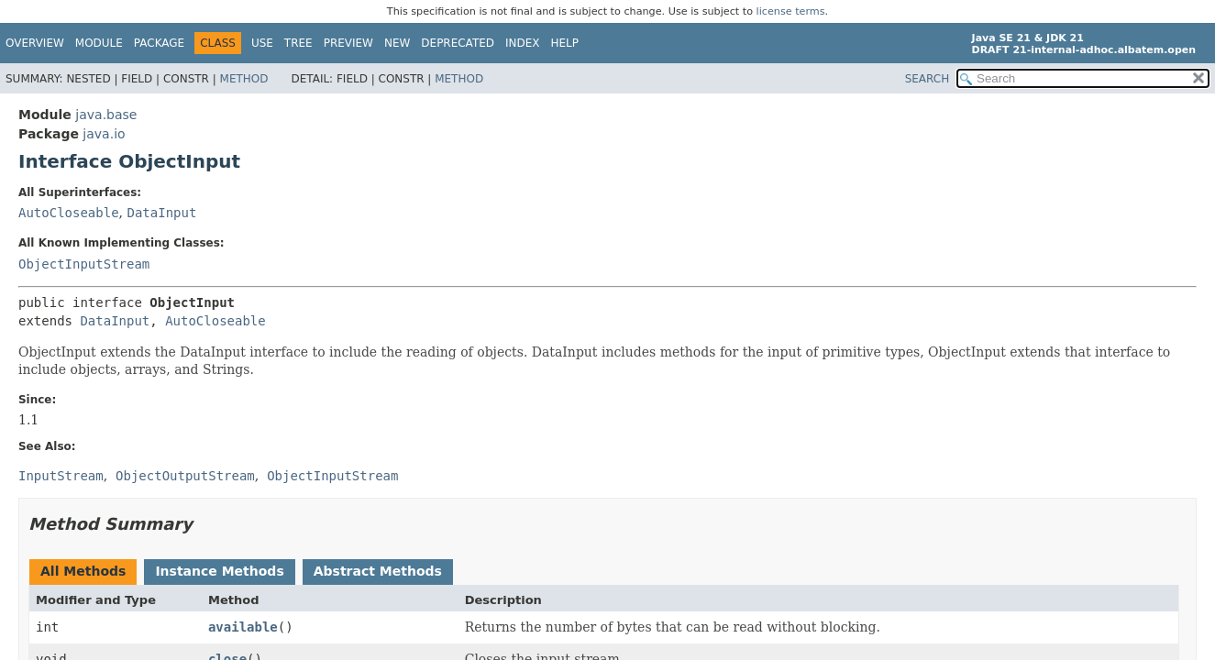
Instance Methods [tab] (219, 571)
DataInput (161, 212)
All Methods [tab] (83, 571)
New (397, 43)
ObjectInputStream (83, 264)
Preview (348, 43)
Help (565, 43)
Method (244, 78)
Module (99, 43)
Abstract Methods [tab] (378, 571)
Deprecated (457, 43)
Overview (35, 43)
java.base (106, 114)
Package (159, 43)
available (243, 627)
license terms (791, 11)
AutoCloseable (68, 212)
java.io (104, 133)
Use (262, 43)
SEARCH (927, 78)
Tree (298, 43)
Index (522, 43)
